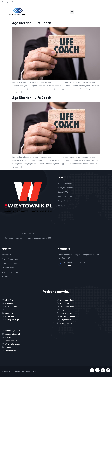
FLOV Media (31, 371)
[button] (72, 12)
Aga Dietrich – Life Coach (31, 23)
